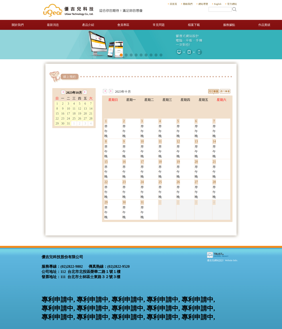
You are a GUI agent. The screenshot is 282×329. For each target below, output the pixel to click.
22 (57, 118)
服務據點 (229, 24)
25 (74, 118)
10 (68, 108)
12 (79, 108)
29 (57, 123)
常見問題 (159, 24)
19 (79, 113)
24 (68, 118)
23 (62, 118)
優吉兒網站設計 (215, 260)
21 (90, 113)
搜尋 (234, 9)
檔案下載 (194, 24)
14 (90, 108)
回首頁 (173, 4)
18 (74, 113)
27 (85, 118)
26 (79, 118)
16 (62, 113)
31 (68, 123)
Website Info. (231, 260)
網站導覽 (203, 4)
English (217, 4)
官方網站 (232, 4)
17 (68, 113)
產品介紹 (88, 24)
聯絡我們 (188, 4)
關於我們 (18, 24)
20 (85, 113)
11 (73, 108)
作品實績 (264, 24)
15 (57, 113)
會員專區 (123, 24)
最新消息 (53, 24)
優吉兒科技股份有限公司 (93, 10)
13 (85, 108)
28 (90, 118)
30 (62, 123)
